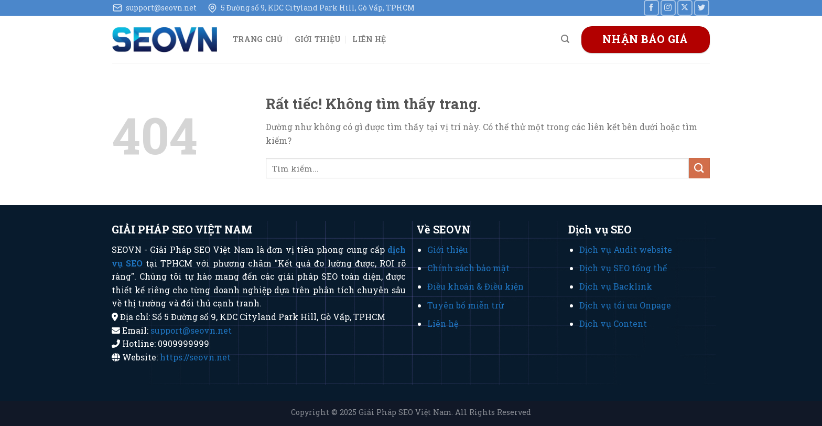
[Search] (565, 39)
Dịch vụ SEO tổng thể (623, 267)
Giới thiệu (318, 39)
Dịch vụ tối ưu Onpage (625, 305)
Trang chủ (258, 39)
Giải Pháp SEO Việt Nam (405, 412)
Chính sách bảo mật (468, 267)
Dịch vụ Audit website (625, 249)
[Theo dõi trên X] (685, 7)
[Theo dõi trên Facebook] (651, 7)
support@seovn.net (191, 330)
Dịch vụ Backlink (615, 286)
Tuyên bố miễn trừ (465, 305)
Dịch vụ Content (613, 323)
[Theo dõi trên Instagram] (668, 7)
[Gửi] (699, 168)
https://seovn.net (195, 357)
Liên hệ (369, 39)
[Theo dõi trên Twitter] (701, 7)
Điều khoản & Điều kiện (475, 286)
